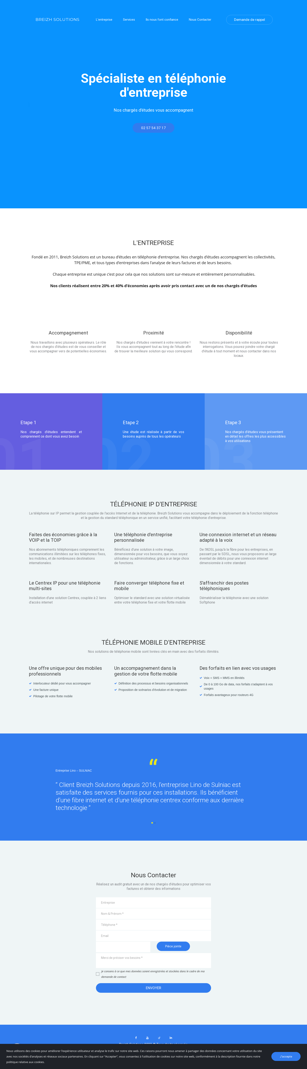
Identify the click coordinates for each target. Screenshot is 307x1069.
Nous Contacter (200, 20)
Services (129, 20)
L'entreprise (104, 20)
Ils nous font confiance (162, 20)
